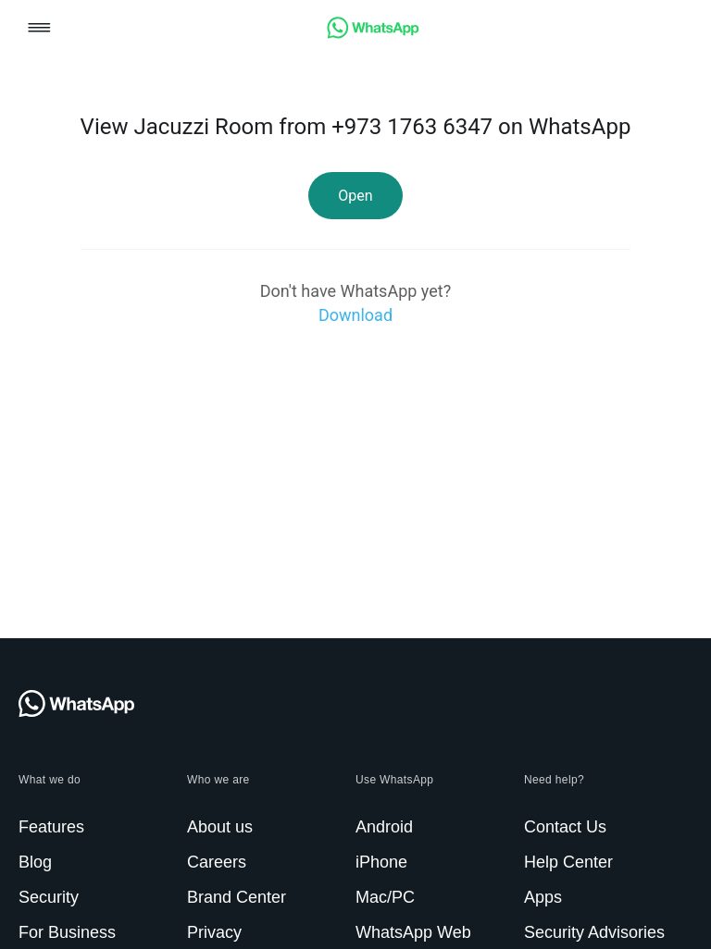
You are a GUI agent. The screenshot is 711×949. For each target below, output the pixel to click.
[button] (39, 29)
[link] (373, 34)
